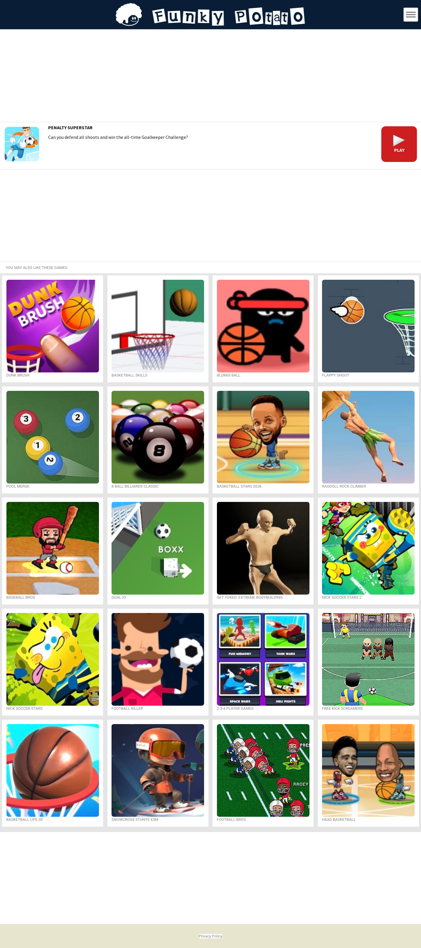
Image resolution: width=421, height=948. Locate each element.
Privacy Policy (210, 936)
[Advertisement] (210, 77)
